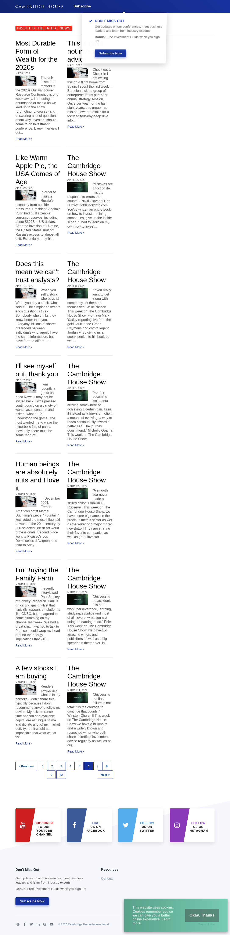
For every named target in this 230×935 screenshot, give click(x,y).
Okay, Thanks (197, 918)
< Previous (26, 766)
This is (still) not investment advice (89, 51)
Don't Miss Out (52, 880)
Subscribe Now (32, 901)
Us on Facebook (95, 826)
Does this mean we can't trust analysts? (37, 272)
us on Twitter (147, 826)
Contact (107, 878)
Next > (105, 774)
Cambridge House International (88, 924)
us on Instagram (198, 826)
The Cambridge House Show (86, 166)
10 (61, 774)
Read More (23, 139)
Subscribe (82, 6)
